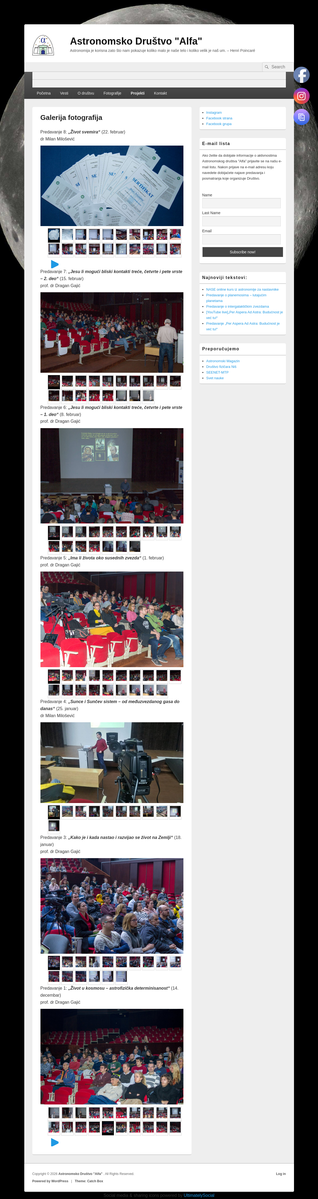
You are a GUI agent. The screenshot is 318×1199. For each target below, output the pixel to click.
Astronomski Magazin (223, 361)
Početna (43, 93)
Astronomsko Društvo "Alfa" (136, 41)
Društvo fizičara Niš (221, 367)
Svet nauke (215, 378)
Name (207, 195)
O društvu (86, 93)
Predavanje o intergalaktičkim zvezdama (237, 306)
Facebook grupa (219, 124)
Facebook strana (219, 118)
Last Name (211, 213)
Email (207, 231)
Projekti (138, 93)
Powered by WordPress (50, 1181)
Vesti (64, 93)
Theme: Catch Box (89, 1181)
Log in (281, 1174)
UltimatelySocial (199, 1195)
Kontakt (160, 93)
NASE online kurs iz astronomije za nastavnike (242, 289)
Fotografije (112, 93)
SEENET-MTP (217, 372)
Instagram (214, 112)
